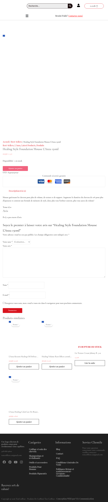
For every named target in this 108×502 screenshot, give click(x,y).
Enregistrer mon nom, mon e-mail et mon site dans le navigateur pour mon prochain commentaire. (43, 303)
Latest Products (28, 145)
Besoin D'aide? (69, 16)
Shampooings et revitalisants (40, 456)
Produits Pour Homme (40, 467)
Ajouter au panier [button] (24, 366)
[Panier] (94, 6)
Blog (58, 449)
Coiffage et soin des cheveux (40, 450)
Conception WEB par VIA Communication (75, 498)
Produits (40, 145)
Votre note (7, 242)
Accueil (6, 141)
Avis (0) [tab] (22, 190)
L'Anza (18, 145)
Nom (5, 285)
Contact (59, 453)
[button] (27, 16)
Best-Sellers (16, 141)
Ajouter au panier (15, 168)
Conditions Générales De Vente (67, 463)
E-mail (6, 295)
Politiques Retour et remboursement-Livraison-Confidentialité (65, 472)
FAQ (58, 458)
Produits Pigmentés (38, 473)
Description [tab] (14, 190)
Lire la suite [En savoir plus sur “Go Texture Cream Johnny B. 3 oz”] (90, 363)
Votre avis (7, 246)
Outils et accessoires (40, 462)
